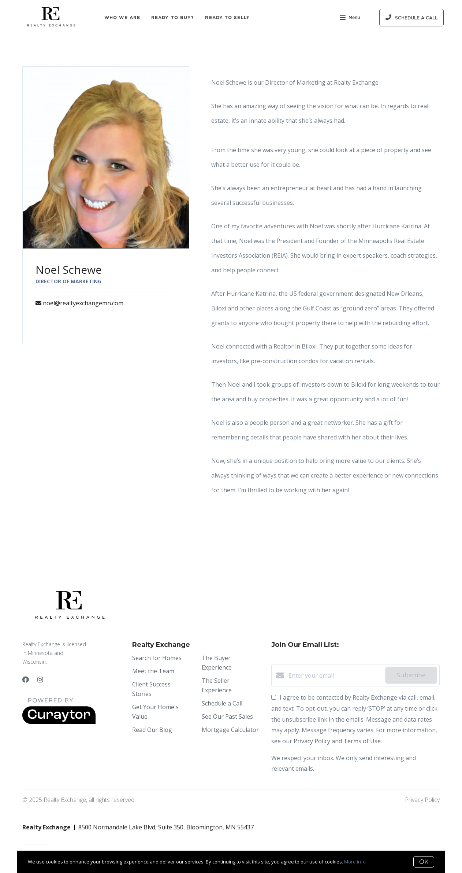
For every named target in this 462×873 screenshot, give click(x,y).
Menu (350, 18)
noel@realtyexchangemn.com (83, 303)
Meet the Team (153, 671)
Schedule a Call (222, 703)
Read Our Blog (152, 730)
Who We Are (122, 17)
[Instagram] (40, 679)
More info (355, 861)
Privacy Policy (422, 800)
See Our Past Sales (227, 716)
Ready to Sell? (227, 17)
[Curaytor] (59, 722)
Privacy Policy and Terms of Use (337, 741)
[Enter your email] (334, 675)
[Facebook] (25, 679)
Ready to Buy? (172, 17)
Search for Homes (157, 658)
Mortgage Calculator (230, 730)
